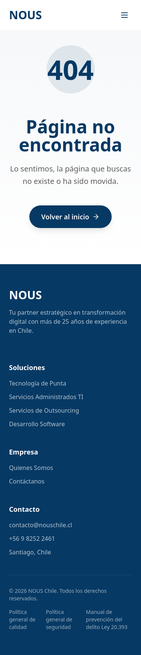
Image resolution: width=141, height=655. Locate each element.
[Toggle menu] (124, 15)
